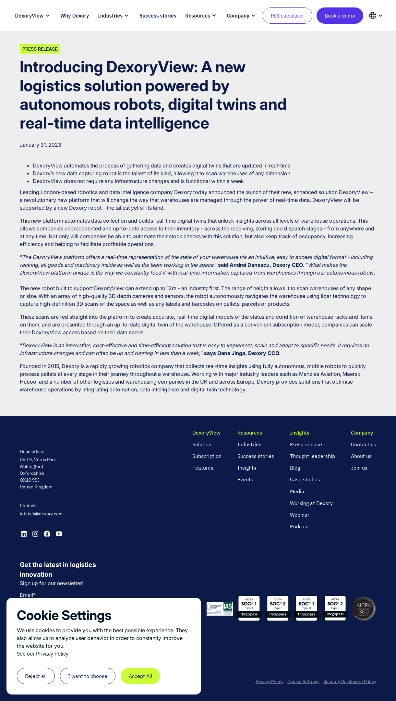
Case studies (305, 479)
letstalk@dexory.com (41, 514)
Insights (246, 467)
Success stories (255, 456)
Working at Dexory (311, 503)
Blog (295, 467)
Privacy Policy (269, 681)
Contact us (363, 444)
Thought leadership (312, 456)
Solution (201, 444)
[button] (33, 15)
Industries (249, 444)
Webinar (299, 514)
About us (361, 456)
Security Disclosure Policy (349, 681)
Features (202, 467)
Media (297, 491)
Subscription (207, 456)
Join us (359, 467)
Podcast (299, 526)
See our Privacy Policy (42, 653)
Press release (306, 444)
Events (245, 479)
